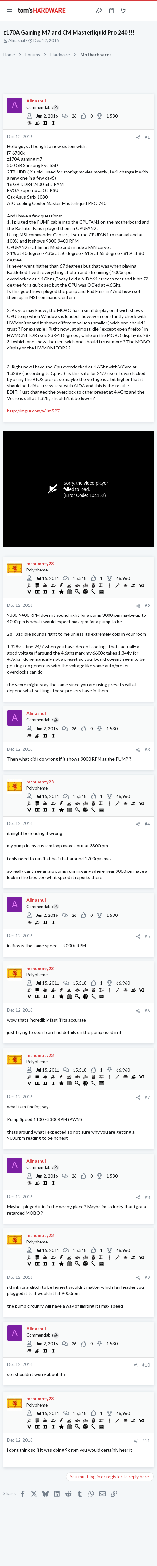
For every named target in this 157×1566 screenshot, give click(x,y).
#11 (146, 1440)
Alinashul (16, 40)
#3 (147, 749)
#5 (147, 936)
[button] (9, 10)
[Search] (148, 10)
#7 (147, 1097)
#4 (147, 824)
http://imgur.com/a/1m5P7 (33, 410)
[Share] (138, 137)
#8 (147, 1197)
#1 (147, 137)
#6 (147, 1010)
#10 (146, 1364)
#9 (147, 1277)
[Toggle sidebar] (136, 11)
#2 (147, 605)
